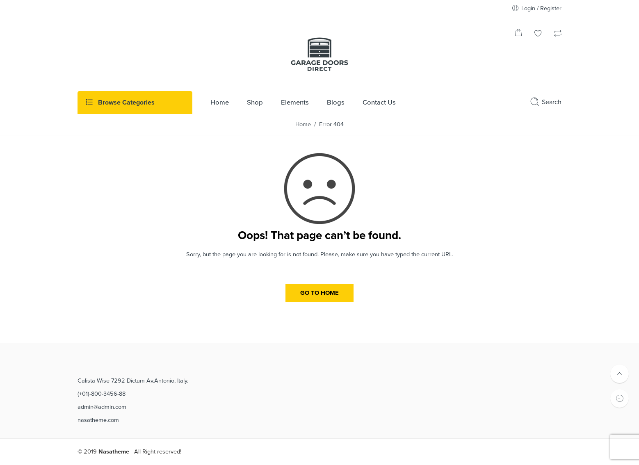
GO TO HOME (319, 292)
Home (303, 124)
